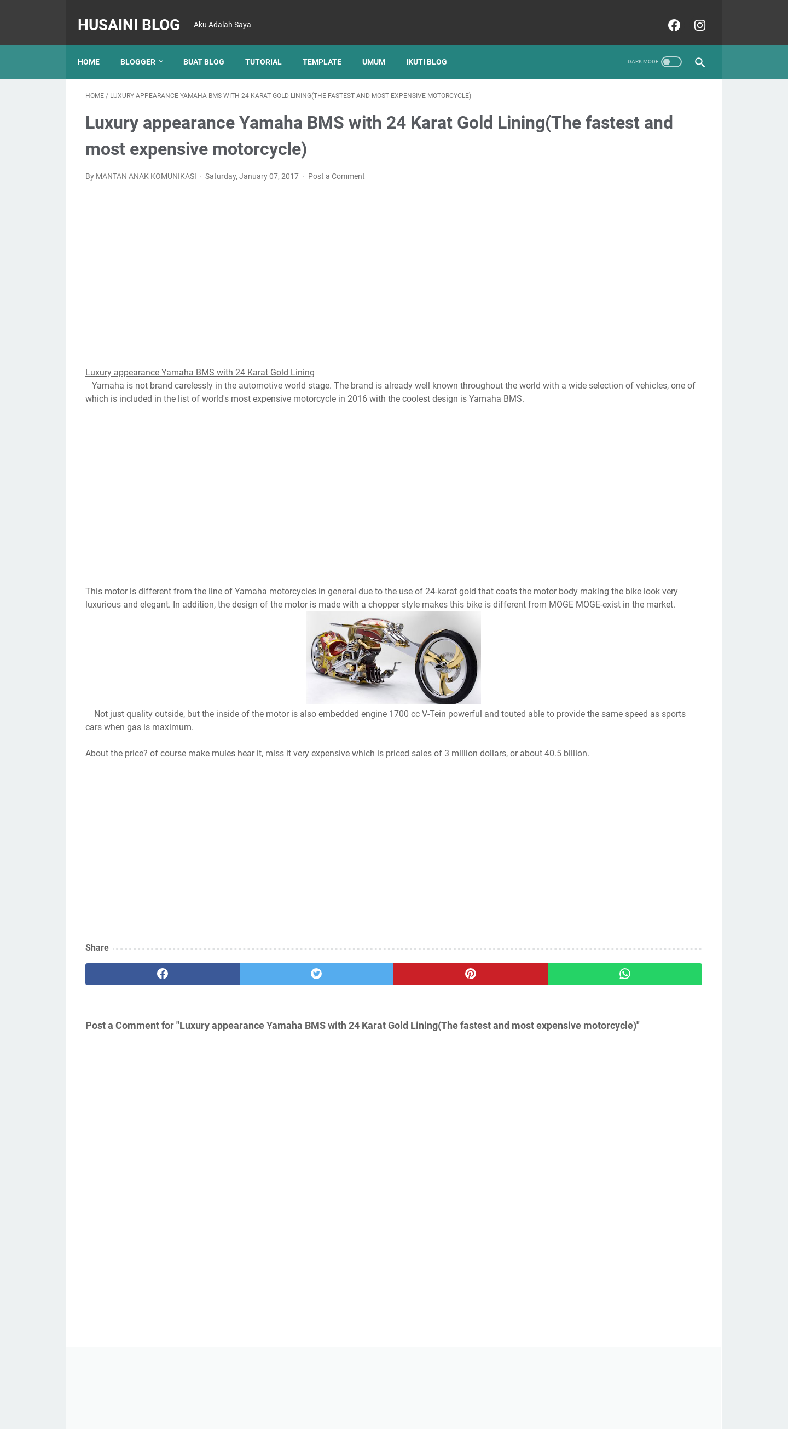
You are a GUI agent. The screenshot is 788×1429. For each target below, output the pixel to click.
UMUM (381, 43)
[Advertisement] (292, 261)
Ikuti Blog (434, 43)
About (386, 1389)
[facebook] (665, 13)
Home (96, 43)
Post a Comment (336, 165)
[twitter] (240, 1003)
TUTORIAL (271, 43)
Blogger (145, 43)
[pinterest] (344, 1003)
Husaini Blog (136, 13)
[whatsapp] (447, 1003)
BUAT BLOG (211, 43)
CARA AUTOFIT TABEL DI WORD (610, 864)
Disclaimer (425, 1389)
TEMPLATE (329, 43)
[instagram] (691, 13)
